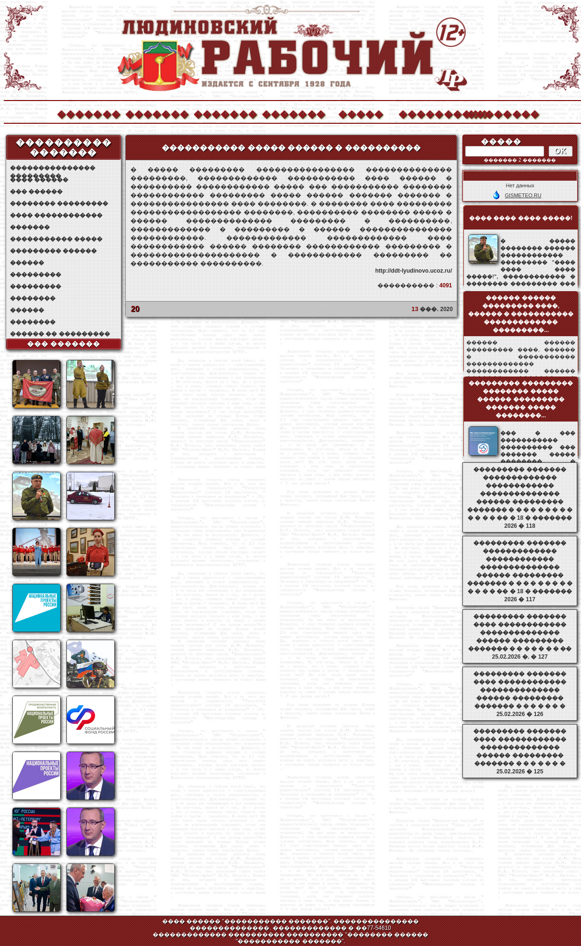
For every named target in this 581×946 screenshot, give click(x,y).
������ (27, 262)
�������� (498, 113)
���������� (429, 113)
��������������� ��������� (52, 168)
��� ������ (36, 191)
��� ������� (64, 344)
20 (135, 309)
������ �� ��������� (60, 334)
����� (361, 113)
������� (88, 113)
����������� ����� (56, 239)
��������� (35, 274)
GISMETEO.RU (523, 195)
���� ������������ (56, 215)
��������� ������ (53, 251)
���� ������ (39, 179)
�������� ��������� (59, 203)
